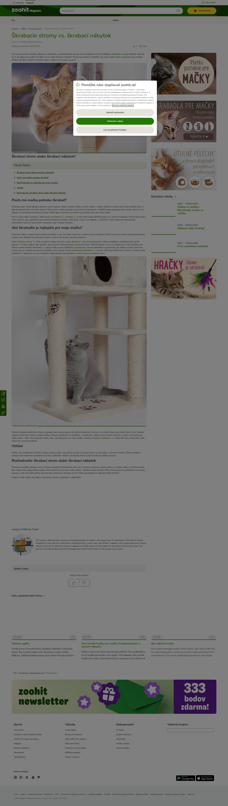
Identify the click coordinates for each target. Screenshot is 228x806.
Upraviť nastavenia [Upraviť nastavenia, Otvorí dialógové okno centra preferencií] (115, 112)
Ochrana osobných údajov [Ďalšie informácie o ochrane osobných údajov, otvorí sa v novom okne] (123, 105)
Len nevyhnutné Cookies (115, 130)
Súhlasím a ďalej (115, 121)
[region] (115, 108)
